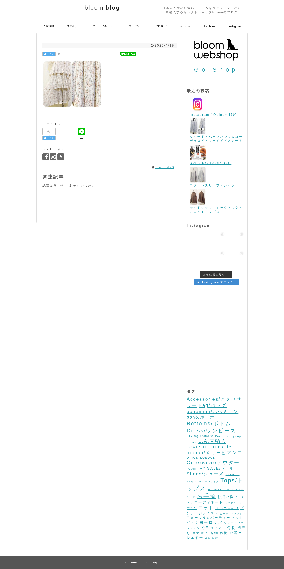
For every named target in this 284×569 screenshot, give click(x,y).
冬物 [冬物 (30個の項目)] (231, 528)
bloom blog (102, 7)
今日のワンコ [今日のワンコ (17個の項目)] (213, 528)
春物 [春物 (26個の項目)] (214, 533)
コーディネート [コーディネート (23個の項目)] (208, 502)
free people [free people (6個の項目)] (234, 436)
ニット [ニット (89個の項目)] (206, 507)
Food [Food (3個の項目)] (219, 436)
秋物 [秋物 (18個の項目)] (224, 533)
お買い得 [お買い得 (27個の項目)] (225, 497)
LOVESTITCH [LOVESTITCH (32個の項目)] (201, 447)
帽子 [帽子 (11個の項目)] (204, 533)
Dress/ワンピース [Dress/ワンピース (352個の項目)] (211, 431)
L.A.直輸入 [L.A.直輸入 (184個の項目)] (212, 441)
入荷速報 (48, 26)
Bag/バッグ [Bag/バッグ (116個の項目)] (213, 405)
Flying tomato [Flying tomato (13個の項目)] (200, 436)
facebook (209, 26)
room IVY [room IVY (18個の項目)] (196, 468)
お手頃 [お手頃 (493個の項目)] (206, 496)
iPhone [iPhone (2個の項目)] (192, 442)
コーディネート (102, 26)
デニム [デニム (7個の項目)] (192, 508)
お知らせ (161, 26)
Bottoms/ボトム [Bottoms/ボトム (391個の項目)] (209, 423)
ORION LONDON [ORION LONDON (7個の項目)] (201, 457)
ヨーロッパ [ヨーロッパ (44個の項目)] (210, 522)
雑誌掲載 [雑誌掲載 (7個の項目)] (211, 538)
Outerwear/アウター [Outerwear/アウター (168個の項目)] (213, 462)
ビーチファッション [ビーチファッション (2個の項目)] (232, 513)
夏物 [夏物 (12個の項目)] (196, 533)
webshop (185, 26)
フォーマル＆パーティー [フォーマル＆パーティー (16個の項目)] (208, 517)
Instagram (234, 26)
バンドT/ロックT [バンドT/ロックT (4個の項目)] (227, 508)
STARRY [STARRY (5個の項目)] (233, 474)
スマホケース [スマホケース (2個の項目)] (233, 503)
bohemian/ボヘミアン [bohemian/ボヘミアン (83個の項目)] (212, 411)
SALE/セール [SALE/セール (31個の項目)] (220, 468)
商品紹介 (72, 26)
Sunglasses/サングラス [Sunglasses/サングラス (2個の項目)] (203, 481)
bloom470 (164, 167)
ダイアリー (135, 26)
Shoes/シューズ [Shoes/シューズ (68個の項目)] (205, 474)
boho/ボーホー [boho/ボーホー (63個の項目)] (203, 417)
